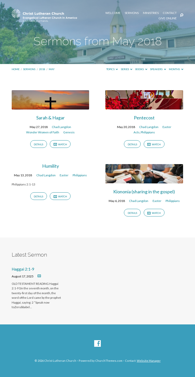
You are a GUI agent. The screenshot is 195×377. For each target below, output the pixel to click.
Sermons (132, 12)
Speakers (158, 69)
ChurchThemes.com (108, 360)
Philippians (148, 132)
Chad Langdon (61, 127)
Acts (137, 132)
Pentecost (144, 117)
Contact (170, 12)
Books (141, 69)
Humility (50, 166)
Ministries (151, 12)
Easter (166, 127)
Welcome (113, 12)
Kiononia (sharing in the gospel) (144, 191)
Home (16, 69)
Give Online (167, 18)
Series (127, 69)
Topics (112, 69)
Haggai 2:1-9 (23, 269)
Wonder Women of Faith (42, 132)
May (52, 69)
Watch (60, 144)
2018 (42, 69)
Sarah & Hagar (50, 117)
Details (38, 144)
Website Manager (149, 360)
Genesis (69, 132)
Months (176, 69)
